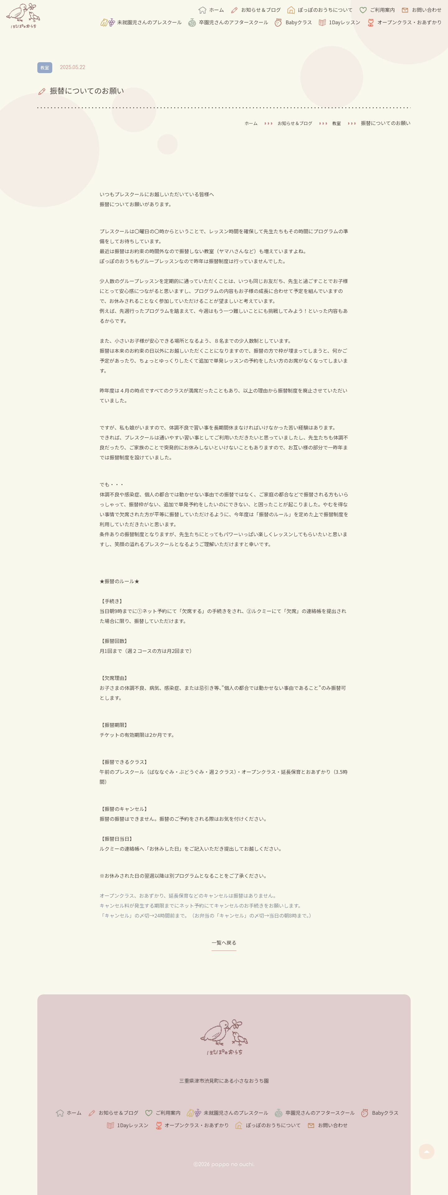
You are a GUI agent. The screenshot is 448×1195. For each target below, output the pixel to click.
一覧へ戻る (224, 944)
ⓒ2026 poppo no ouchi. (224, 1164)
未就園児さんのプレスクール (149, 22)
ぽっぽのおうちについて (325, 9)
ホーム (216, 9)
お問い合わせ (427, 9)
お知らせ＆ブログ (261, 9)
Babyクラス (299, 22)
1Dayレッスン (344, 22)
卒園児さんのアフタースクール (233, 22)
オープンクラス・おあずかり (409, 22)
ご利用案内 (382, 9)
